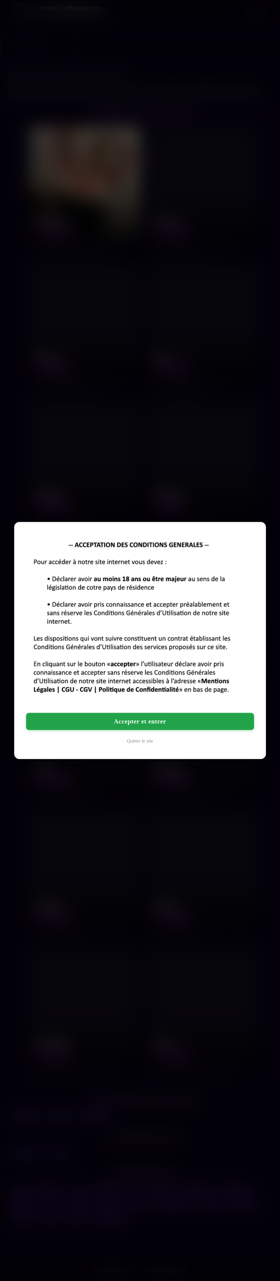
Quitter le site (140, 741)
